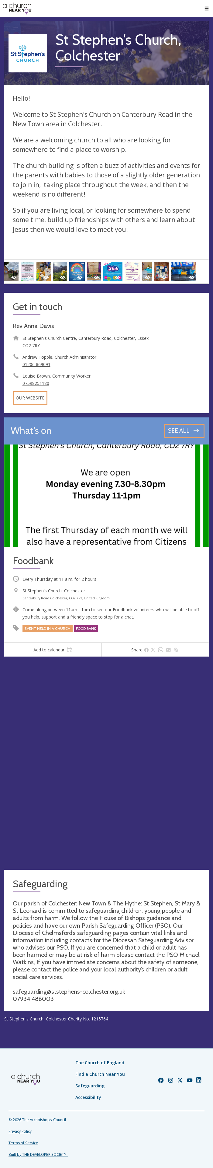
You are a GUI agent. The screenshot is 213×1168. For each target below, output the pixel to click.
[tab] (52, 650)
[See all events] (184, 431)
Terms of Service (23, 1142)
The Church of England (99, 1062)
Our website (30, 398)
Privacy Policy (20, 1131)
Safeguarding (90, 1086)
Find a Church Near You (100, 1074)
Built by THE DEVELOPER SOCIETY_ (38, 1154)
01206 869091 (36, 364)
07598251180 (35, 383)
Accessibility (88, 1097)
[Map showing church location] (106, 763)
